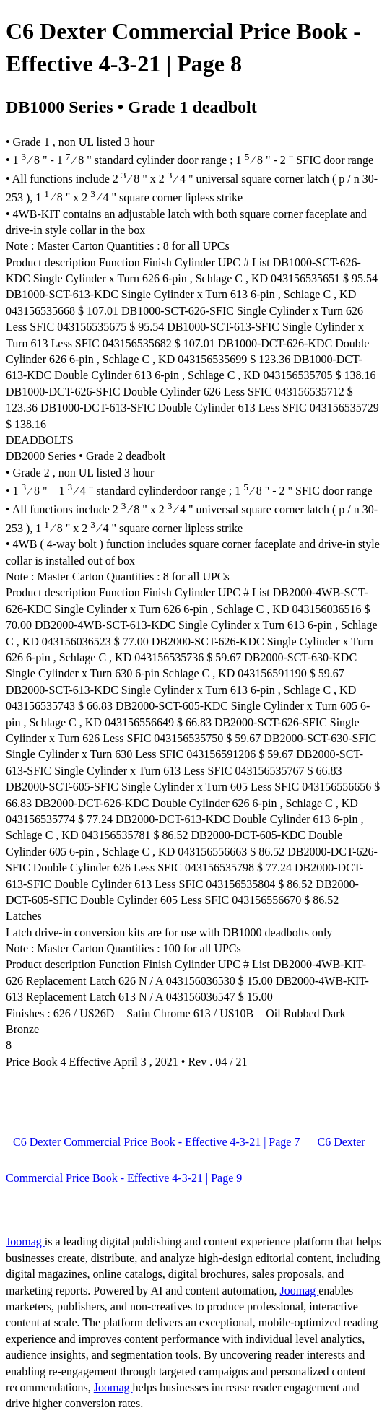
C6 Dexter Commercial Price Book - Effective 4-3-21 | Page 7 (156, 1142)
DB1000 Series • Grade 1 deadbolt (131, 106)
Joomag (25, 1241)
